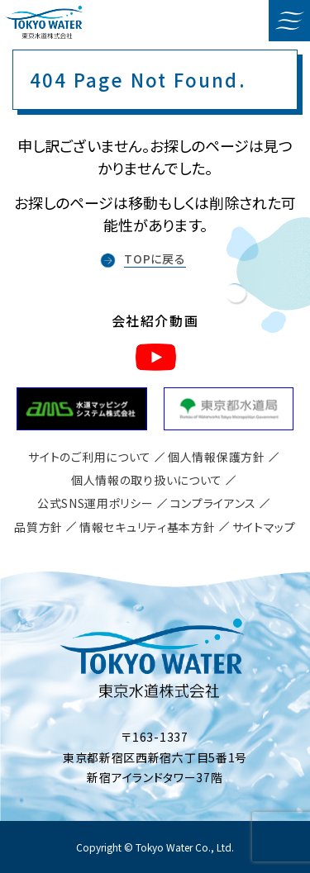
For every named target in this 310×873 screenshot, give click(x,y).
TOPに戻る (154, 258)
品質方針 (38, 527)
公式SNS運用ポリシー (95, 503)
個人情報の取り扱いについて (146, 480)
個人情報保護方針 (216, 456)
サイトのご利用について (89, 456)
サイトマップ (264, 527)
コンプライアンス (213, 503)
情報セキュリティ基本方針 (147, 527)
